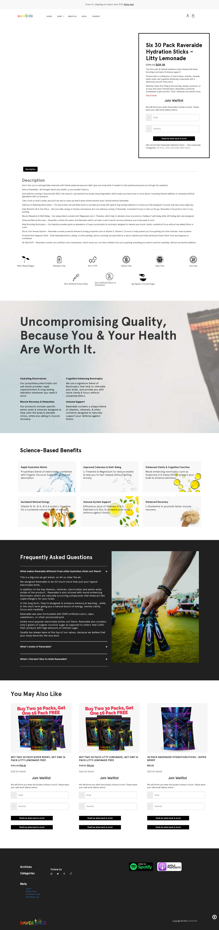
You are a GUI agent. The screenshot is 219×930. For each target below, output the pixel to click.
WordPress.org (32, 897)
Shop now (129, 4)
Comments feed (33, 894)
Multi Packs (185, 148)
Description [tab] (30, 169)
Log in (28, 888)
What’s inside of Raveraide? (35, 646)
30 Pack (160, 148)
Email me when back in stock (174, 138)
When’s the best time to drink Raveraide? (43, 659)
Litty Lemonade (172, 148)
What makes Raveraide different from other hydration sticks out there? (60, 571)
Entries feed (31, 891)
